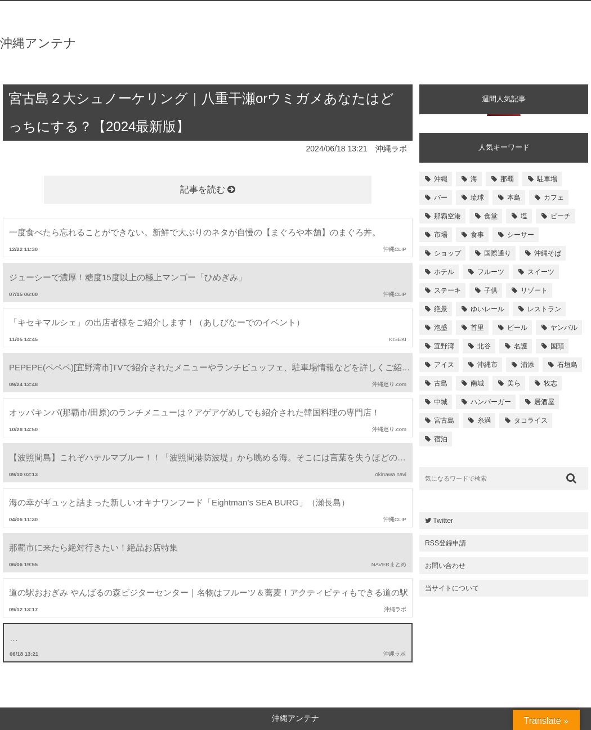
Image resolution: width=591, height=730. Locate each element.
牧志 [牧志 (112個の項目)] (550, 383)
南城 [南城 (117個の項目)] (477, 383)
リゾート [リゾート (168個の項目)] (534, 290)
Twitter (439, 521)
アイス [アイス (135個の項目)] (444, 365)
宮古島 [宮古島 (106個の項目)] (444, 420)
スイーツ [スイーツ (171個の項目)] (540, 272)
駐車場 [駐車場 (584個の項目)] (547, 179)
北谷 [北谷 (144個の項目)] (484, 346)
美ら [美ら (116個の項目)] (514, 383)
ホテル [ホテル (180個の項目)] (444, 272)
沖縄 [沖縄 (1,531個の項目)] (440, 179)
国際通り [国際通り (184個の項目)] (497, 253)
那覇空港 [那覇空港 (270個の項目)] (447, 216)
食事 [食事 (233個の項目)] (477, 235)
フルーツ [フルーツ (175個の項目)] (490, 272)
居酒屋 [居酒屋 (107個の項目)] (544, 402)
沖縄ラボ (391, 148)
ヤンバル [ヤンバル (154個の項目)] (563, 328)
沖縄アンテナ (38, 43)
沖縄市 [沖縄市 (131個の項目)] (487, 365)
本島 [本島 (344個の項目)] (514, 197)
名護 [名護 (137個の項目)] (520, 346)
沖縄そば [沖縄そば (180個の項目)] (547, 253)
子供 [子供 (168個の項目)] (491, 290)
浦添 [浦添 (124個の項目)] (527, 365)
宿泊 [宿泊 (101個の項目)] (440, 439)
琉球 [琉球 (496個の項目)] (477, 197)
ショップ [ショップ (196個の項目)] (447, 253)
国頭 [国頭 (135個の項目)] (557, 346)
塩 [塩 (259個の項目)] (524, 216)
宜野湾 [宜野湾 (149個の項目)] (444, 346)
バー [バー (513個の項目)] (440, 197)
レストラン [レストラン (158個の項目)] (544, 309)
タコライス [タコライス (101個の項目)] (531, 420)
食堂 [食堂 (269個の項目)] (491, 216)
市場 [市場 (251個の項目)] (440, 235)
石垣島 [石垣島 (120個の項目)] (567, 365)
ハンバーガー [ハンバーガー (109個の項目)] (491, 402)
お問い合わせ (445, 566)
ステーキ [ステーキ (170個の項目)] (447, 290)
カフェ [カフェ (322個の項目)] (554, 197)
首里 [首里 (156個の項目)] (477, 328)
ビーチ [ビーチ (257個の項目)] (560, 216)
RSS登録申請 (445, 543)
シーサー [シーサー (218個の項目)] (520, 235)
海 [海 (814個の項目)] (474, 179)
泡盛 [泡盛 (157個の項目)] (440, 328)
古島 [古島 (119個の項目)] (440, 383)
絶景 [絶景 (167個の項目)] (440, 309)
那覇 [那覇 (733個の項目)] (507, 179)
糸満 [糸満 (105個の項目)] (484, 420)
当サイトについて (452, 588)
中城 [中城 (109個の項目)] (440, 402)
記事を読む (207, 189)
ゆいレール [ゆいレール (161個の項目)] (487, 309)
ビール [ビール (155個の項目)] (517, 328)
